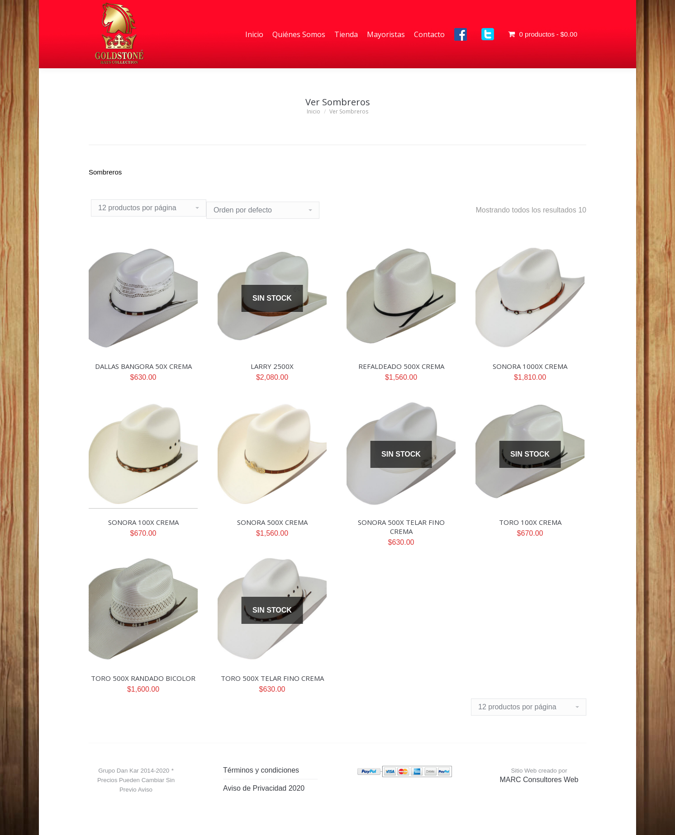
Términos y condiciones (261, 770)
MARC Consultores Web (539, 779)
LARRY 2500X (272, 366)
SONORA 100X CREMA (143, 522)
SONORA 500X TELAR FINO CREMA (401, 527)
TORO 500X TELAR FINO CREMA (272, 678)
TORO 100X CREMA (530, 522)
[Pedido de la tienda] (262, 210)
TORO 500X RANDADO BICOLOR (143, 678)
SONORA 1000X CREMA (530, 366)
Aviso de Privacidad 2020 (263, 788)
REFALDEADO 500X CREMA (401, 366)
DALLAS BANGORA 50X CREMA (143, 366)
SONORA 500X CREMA (272, 522)
